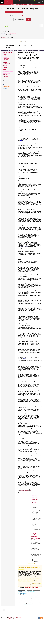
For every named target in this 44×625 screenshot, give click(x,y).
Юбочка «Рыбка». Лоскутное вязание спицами (35, 499)
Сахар (28, 580)
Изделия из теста (30, 576)
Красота (5, 57)
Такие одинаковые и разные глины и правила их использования (29, 591)
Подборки (32, 1)
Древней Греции (24, 246)
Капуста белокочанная (27, 579)
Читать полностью (27, 604)
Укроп (33, 580)
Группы (24, 1)
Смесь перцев (26, 581)
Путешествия (6, 63)
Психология (6, 58)
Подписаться (13, 11)
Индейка (26, 578)
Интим (5, 60)
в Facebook (5, 88)
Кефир (29, 578)
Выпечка (24, 576)
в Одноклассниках (6, 86)
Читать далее (37, 529)
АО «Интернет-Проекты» (14, 617)
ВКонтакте (5, 84)
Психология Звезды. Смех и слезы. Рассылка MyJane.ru (20, 9)
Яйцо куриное (34, 578)
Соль (25, 580)
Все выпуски (23, 41)
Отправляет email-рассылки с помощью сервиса (22, 4)
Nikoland (11, 618)
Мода (4, 55)
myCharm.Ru (21, 590)
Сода (31, 580)
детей (24, 358)
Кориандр (31, 581)
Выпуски (17, 1)
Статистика (5, 31)
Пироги (36, 576)
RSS (23, 15)
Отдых (5, 62)
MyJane (6, 26)
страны (21, 140)
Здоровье (5, 59)
